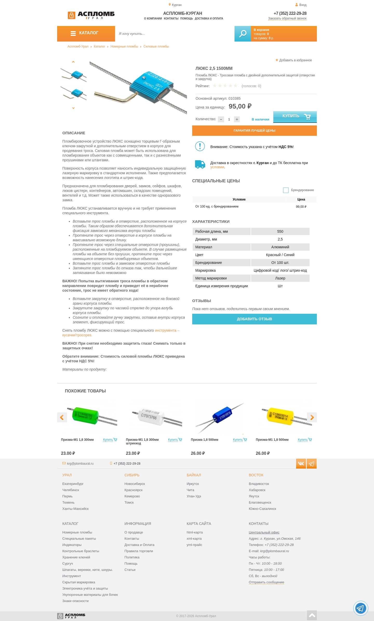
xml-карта (194, 538)
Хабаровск (257, 490)
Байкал (194, 475)
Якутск (254, 496)
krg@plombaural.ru (80, 463)
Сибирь (131, 475)
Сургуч (67, 563)
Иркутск (193, 484)
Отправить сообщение (266, 582)
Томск (128, 502)
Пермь (67, 496)
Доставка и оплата (209, 18)
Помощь (186, 18)
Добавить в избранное (295, 60)
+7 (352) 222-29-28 (290, 13)
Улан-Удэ (194, 496)
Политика (131, 557)
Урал (67, 475)
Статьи (129, 570)
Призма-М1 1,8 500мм (272, 440)
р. (271, 38)
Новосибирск (134, 484)
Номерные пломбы (124, 46)
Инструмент (71, 576)
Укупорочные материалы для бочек (90, 595)
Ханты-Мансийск (75, 509)
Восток (256, 475)
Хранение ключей (76, 557)
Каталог (99, 46)
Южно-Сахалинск (262, 509)
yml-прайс (194, 545)
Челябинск (70, 490)
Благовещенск (260, 502)
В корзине (261, 30)
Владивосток (259, 484)
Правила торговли (138, 551)
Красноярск (133, 490)
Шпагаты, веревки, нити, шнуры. (87, 570)
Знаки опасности (75, 601)
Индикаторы (72, 545)
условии (217, 167)
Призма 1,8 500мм (204, 440)
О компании (153, 18)
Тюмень (68, 502)
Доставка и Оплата (139, 545)
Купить (297, 117)
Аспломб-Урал (78, 46)
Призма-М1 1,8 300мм (77, 440)
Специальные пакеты (79, 538)
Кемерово (132, 496)
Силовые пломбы (156, 46)
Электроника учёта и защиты (85, 588)
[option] (138, 89)
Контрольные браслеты (80, 551)
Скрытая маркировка (78, 582)
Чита (190, 490)
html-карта (195, 532)
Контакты (171, 18)
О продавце (133, 532)
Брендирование (302, 190)
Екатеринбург (73, 484)
